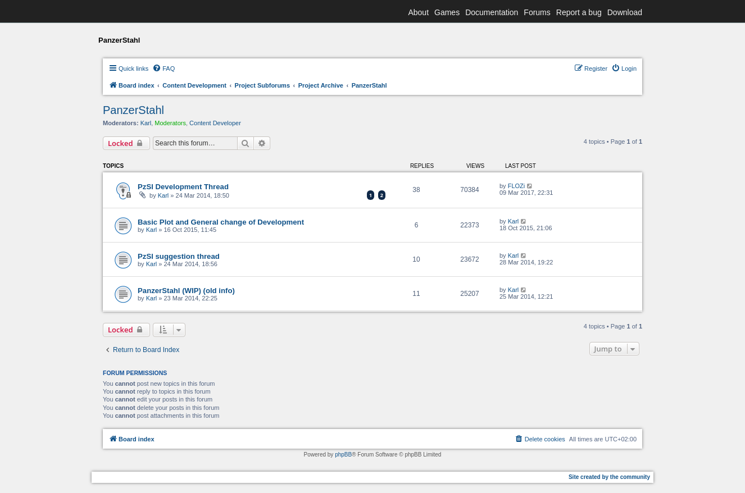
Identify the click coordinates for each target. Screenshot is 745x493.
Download (624, 12)
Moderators (170, 123)
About (418, 12)
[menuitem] (163, 68)
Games (447, 12)
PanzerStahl (133, 110)
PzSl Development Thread (183, 186)
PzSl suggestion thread (179, 256)
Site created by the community (609, 477)
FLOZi (516, 185)
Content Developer (215, 123)
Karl (146, 123)
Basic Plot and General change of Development (221, 222)
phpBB (343, 454)
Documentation (491, 12)
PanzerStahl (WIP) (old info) (186, 290)
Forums (537, 12)
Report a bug (579, 12)
